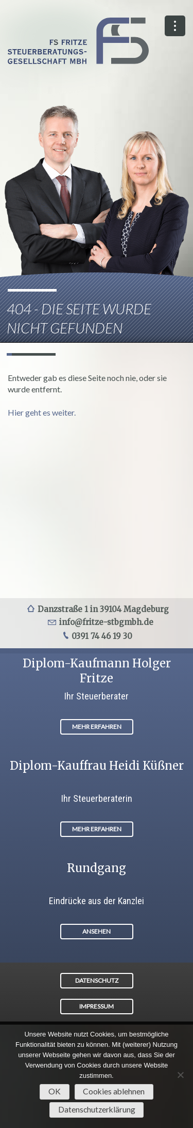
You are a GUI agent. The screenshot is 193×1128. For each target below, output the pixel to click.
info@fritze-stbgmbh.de (106, 622)
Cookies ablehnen (114, 1091)
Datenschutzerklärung (96, 1109)
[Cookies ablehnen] (180, 1075)
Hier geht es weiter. (42, 412)
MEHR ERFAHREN (96, 726)
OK (54, 1091)
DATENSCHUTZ (96, 980)
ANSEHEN (96, 931)
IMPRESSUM (96, 1006)
